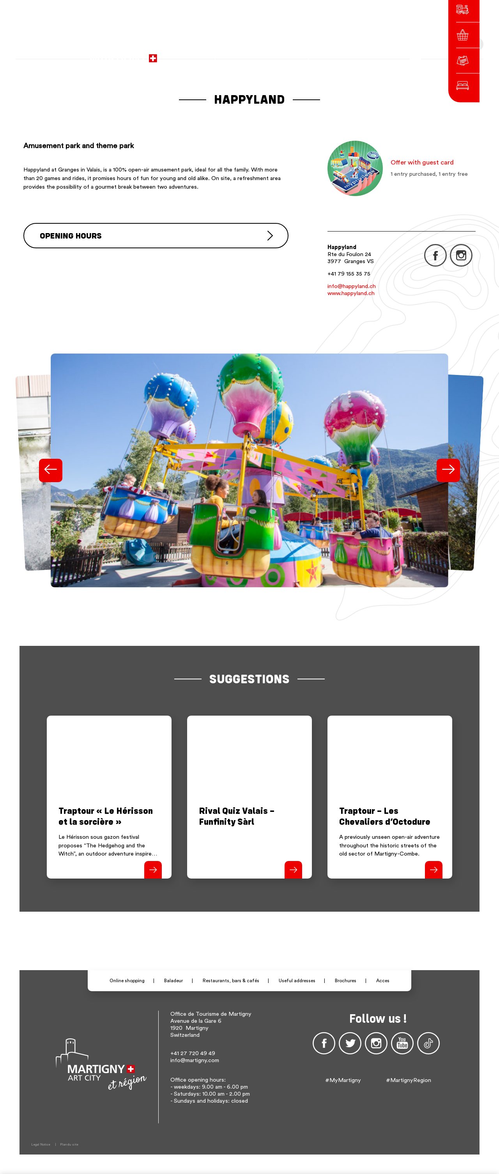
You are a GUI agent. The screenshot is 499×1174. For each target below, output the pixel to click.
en (352, 54)
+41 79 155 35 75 (348, 274)
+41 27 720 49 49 (192, 1053)
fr (330, 54)
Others (369, 54)
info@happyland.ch (351, 286)
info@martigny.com (194, 1060)
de (341, 54)
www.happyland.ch (351, 293)
